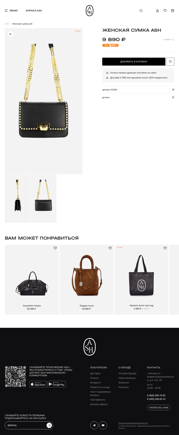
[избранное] (165, 10)
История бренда (127, 373)
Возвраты (95, 382)
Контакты (124, 387)
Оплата (94, 378)
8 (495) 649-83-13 (156, 399)
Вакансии (124, 382)
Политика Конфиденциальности (133, 423)
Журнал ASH (34, 10)
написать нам (158, 407)
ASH (7, 23)
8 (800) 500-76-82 (156, 395)
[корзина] (172, 10)
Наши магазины (127, 378)
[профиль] (157, 10)
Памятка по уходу (100, 387)
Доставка (95, 373)
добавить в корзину (134, 61)
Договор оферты (99, 404)
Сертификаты (97, 399)
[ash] (89, 10)
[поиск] (141, 10)
